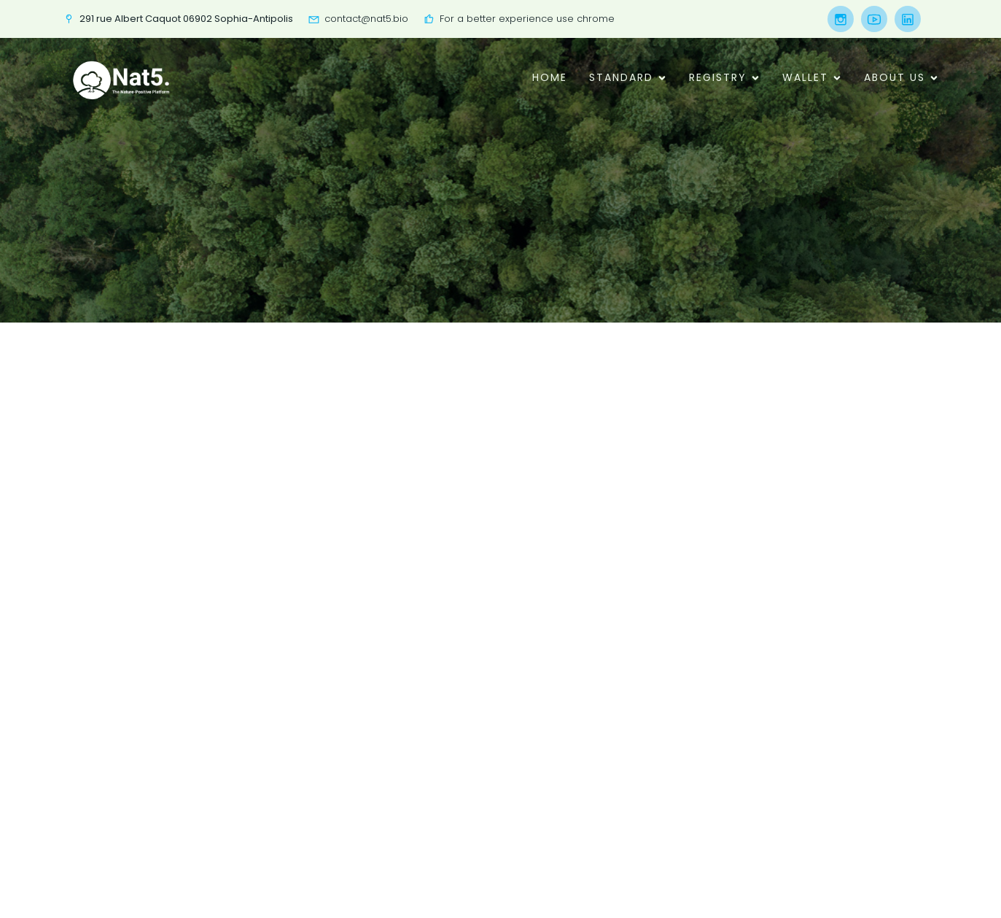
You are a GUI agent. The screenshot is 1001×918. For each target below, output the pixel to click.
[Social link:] (837, 19)
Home (549, 77)
